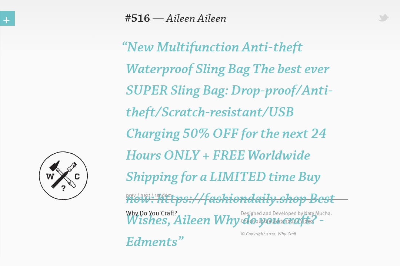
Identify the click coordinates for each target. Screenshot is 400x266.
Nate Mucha (317, 213)
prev (131, 195)
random (163, 195)
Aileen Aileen (196, 18)
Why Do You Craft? (151, 213)
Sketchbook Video (292, 221)
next (145, 195)
